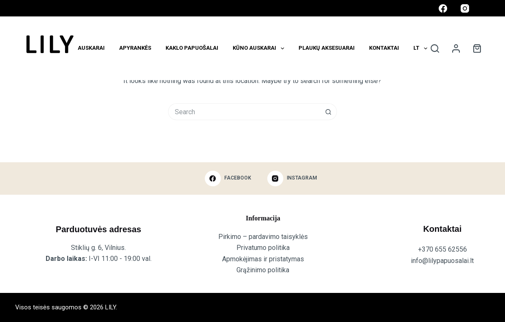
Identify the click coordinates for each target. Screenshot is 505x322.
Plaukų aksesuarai (327, 48)
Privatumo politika (263, 248)
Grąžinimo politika (262, 270)
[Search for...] (244, 111)
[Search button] (328, 111)
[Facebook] (443, 8)
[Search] (435, 48)
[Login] (456, 48)
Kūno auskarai (260, 48)
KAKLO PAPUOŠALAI (192, 48)
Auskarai (91, 48)
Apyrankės (135, 48)
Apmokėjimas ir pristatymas (263, 259)
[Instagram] (465, 8)
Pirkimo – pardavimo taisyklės (263, 237)
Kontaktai (384, 48)
